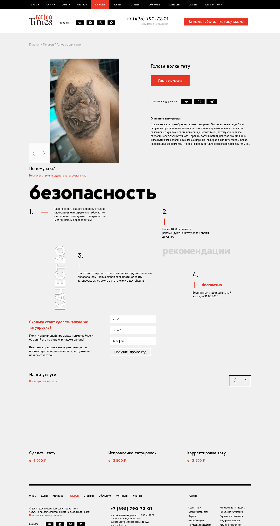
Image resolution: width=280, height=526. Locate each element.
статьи (193, 4)
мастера (82, 4)
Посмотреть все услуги (43, 381)
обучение (154, 4)
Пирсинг (192, 516)
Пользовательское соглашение (45, 515)
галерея (100, 4)
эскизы (117, 4)
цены (65, 4)
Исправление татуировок (132, 453)
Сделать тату (42, 453)
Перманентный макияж (231, 516)
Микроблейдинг (196, 520)
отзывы (135, 4)
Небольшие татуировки (231, 512)
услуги (49, 4)
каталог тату (212, 4)
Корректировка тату (206, 453)
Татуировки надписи (230, 520)
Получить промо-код (130, 352)
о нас (34, 4)
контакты (174, 4)
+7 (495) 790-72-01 (148, 19)
